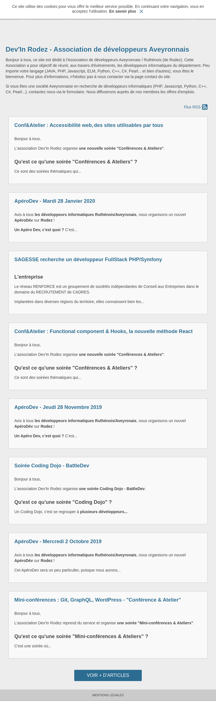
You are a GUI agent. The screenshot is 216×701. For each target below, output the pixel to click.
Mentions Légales (107, 695)
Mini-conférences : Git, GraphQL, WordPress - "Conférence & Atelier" (97, 600)
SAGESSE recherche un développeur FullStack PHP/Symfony (88, 259)
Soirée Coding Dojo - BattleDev (51, 465)
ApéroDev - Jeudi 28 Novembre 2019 (58, 407)
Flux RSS (192, 107)
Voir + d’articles (108, 675)
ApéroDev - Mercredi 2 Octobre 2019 (58, 541)
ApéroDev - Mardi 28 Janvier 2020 (54, 201)
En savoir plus (122, 11)
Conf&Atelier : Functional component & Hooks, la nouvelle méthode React (103, 331)
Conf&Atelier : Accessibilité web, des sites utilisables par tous (88, 125)
